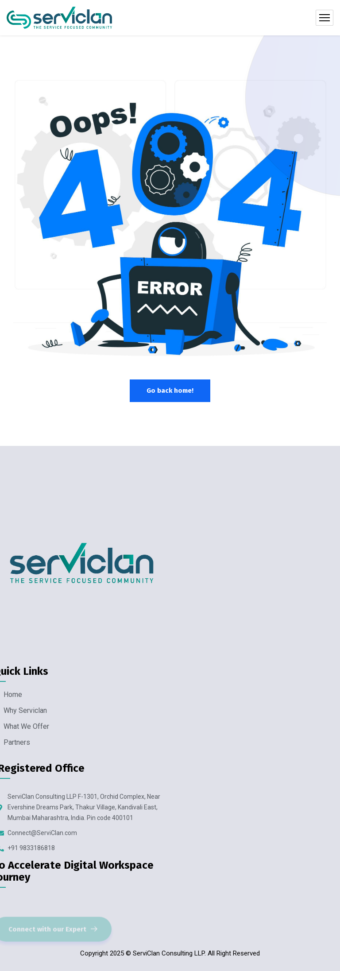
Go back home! (170, 391)
